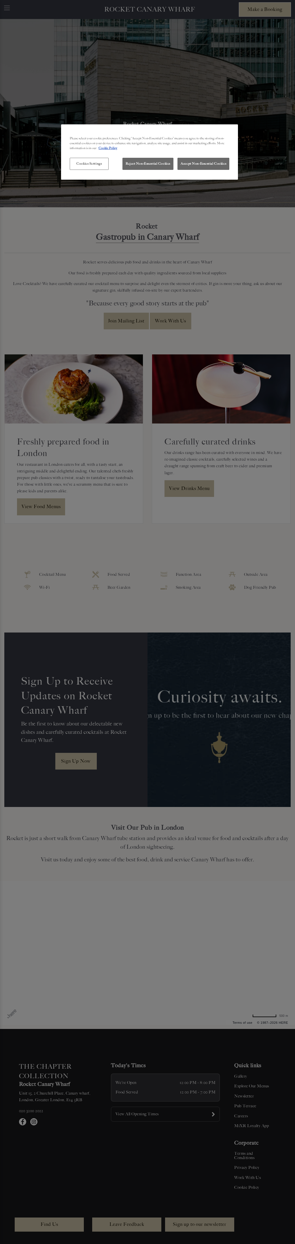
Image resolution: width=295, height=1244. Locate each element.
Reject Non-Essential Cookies (148, 164)
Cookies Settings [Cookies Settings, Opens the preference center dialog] (89, 164)
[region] (149, 152)
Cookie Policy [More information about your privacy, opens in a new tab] (108, 148)
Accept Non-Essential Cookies (203, 164)
